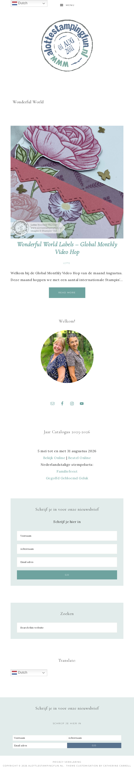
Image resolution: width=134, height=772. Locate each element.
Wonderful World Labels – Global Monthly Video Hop (67, 248)
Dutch (19, 672)
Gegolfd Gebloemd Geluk (67, 478)
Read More (67, 292)
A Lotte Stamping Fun (67, 45)
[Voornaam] (67, 536)
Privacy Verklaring (67, 762)
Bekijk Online (54, 458)
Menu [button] (70, 5)
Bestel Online (79, 458)
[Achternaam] (67, 549)
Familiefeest (67, 471)
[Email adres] (67, 562)
